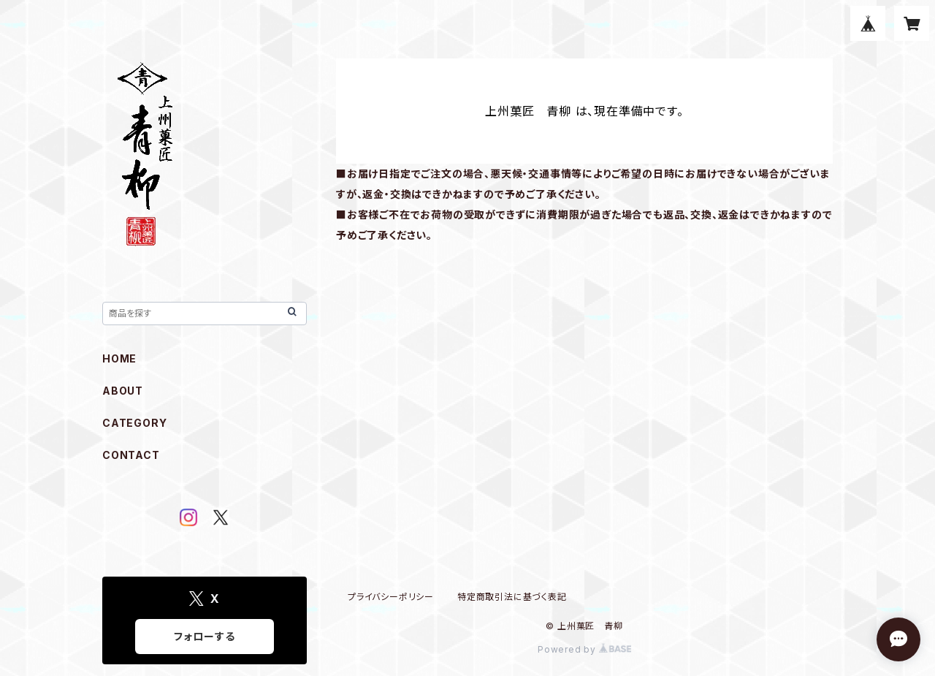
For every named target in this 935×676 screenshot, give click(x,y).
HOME (119, 358)
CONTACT (131, 455)
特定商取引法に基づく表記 (512, 596)
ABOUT (122, 390)
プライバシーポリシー (391, 596)
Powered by (584, 649)
